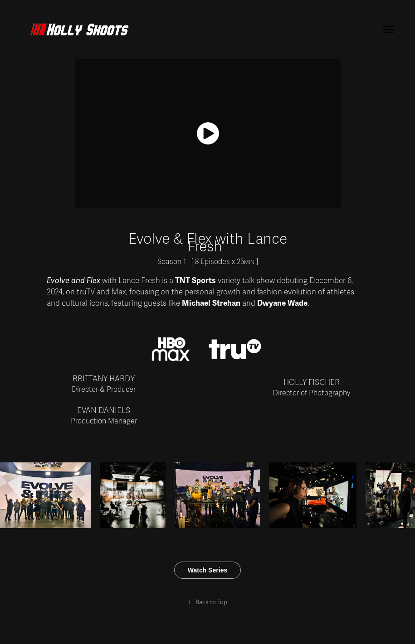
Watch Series (207, 570)
